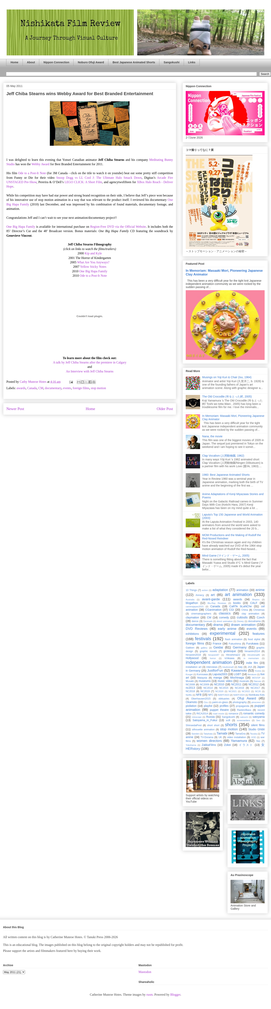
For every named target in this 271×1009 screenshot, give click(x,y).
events (67, 388)
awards (21, 388)
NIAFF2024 (239, 695)
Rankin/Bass (244, 710)
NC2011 (236, 684)
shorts (231, 724)
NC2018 (190, 691)
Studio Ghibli (256, 729)
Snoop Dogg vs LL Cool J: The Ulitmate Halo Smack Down (99, 177)
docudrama (254, 621)
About (31, 62)
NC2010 (219, 684)
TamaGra (240, 733)
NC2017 (255, 688)
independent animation (209, 662)
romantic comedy (254, 713)
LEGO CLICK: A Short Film (83, 182)
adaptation (220, 590)
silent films (258, 725)
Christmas (259, 610)
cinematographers (201, 613)
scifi (228, 720)
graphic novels (208, 651)
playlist (208, 705)
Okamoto (191, 702)
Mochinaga (237, 677)
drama (218, 625)
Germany (239, 647)
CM (40, 388)
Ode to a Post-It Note (32, 173)
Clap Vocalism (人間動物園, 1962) (223, 455)
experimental (222, 633)
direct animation (225, 621)
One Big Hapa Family (20, 226)
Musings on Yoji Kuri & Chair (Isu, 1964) (226, 377)
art (213, 595)
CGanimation (213, 609)
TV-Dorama (206, 737)
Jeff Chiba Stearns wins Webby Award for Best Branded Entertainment (79, 93)
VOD (253, 737)
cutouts (242, 617)
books (237, 603)
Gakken (190, 647)
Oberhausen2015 (201, 698)
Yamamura (239, 741)
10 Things (191, 590)
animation (242, 590)
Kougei (189, 674)
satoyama (258, 716)
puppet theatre (219, 709)
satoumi (244, 717)
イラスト (246, 744)
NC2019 (205, 691)
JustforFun (215, 670)
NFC (210, 695)
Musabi (190, 681)
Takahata (207, 734)
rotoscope (196, 717)
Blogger (175, 994)
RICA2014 (202, 713)
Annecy (200, 595)
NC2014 (208, 688)
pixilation (191, 705)
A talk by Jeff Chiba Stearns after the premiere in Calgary (89, 362)
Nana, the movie (212, 436)
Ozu (206, 702)
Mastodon (144, 972)
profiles (224, 705)
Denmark (207, 621)
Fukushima (235, 643)
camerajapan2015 (195, 606)
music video (225, 681)
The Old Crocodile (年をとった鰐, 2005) (227, 396)
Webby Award (40, 164)
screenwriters (243, 720)
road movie (218, 713)
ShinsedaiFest (194, 725)
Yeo (258, 741)
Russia (210, 716)
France (217, 643)
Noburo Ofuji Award (91, 62)
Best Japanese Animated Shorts (134, 62)
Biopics (255, 599)
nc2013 (190, 687)
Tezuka (253, 734)
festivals (203, 638)
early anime (227, 629)
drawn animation (243, 625)
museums (205, 681)
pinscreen (256, 702)
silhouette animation (203, 729)
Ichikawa (229, 658)
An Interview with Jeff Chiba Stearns (89, 371)
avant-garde (211, 599)
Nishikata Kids (257, 695)
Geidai (218, 647)
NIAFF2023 (223, 695)
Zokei (227, 744)
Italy (240, 667)
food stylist (254, 639)
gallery (204, 648)
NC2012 (253, 684)
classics (225, 613)
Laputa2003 (219, 674)
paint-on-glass (220, 702)
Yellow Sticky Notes (93, 266)
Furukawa (252, 643)
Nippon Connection (56, 62)
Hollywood (192, 658)
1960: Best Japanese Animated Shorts (226, 474)
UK (220, 737)
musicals (244, 681)
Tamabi (222, 733)
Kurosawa (202, 674)
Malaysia (202, 677)
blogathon (192, 603)
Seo (258, 720)
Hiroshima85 (253, 655)
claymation (192, 617)
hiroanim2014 (252, 651)
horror (213, 658)
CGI (231, 609)
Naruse (257, 681)
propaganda (242, 706)
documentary (53, 388)
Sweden (195, 734)
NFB (198, 694)
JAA (249, 667)
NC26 (258, 691)
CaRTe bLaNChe (240, 606)
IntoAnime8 (228, 667)
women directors (209, 741)
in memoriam (251, 658)
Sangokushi (171, 62)
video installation (236, 737)
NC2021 (233, 691)
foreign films (81, 388)
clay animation (250, 613)
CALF (253, 603)
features (258, 634)
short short (213, 725)
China (244, 610)
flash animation (233, 639)
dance (195, 621)
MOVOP (256, 678)
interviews (211, 667)
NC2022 (246, 691)
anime (260, 590)
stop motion (98, 388)
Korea (258, 671)
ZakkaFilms (209, 744)
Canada (32, 388)
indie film (252, 662)
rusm (149, 994)
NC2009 (204, 684)
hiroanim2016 (193, 654)
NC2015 (223, 688)
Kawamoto (239, 670)
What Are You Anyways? (93, 262)
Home (14, 62)
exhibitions (192, 633)
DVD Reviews (197, 629)
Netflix (189, 695)
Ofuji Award (246, 698)
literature (252, 674)
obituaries (224, 698)
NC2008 (190, 684)
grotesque (230, 651)
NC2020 (219, 691)
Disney (240, 621)
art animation (238, 594)
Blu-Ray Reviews (217, 603)
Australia (190, 599)
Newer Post (15, 409)
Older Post (165, 409)
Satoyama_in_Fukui (204, 720)
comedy (224, 617)
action (205, 590)
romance (233, 713)
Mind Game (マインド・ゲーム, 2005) (225, 555)
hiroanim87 (213, 655)
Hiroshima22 (233, 654)
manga (217, 677)
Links (191, 62)
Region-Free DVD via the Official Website (118, 226)
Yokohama (191, 745)
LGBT (237, 674)
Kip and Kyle (93, 253)
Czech (261, 617)
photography (240, 702)
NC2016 (239, 688)
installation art (193, 667)
